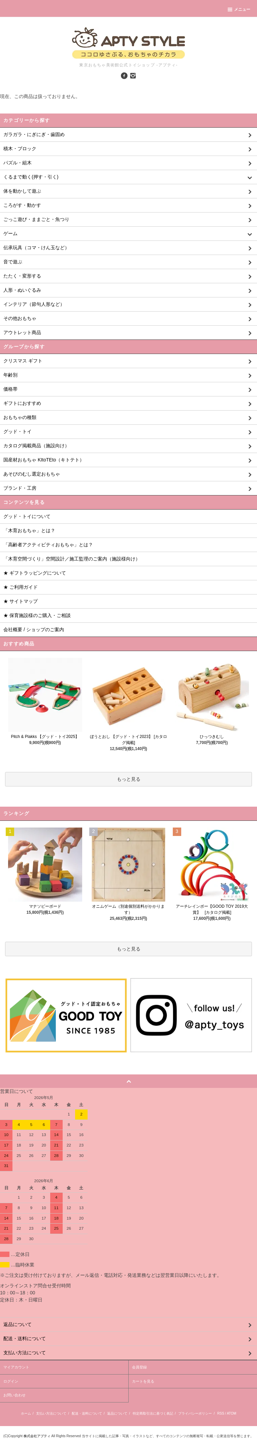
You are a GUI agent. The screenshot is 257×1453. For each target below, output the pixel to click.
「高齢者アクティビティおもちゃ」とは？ (48, 544)
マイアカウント (16, 1367)
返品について (117, 1413)
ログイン (10, 1381)
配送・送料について (87, 1413)
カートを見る (143, 1381)
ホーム (26, 1413)
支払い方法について (51, 1413)
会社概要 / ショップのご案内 (33, 629)
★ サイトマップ (20, 601)
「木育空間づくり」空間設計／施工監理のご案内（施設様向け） (71, 558)
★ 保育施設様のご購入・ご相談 (37, 615)
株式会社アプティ (37, 1436)
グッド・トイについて (27, 516)
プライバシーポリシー (195, 1413)
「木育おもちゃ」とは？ (29, 530)
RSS (220, 1413)
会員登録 (139, 1367)
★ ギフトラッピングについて (34, 573)
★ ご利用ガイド (20, 587)
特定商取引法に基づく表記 (153, 1413)
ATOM (231, 1413)
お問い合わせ (14, 1395)
